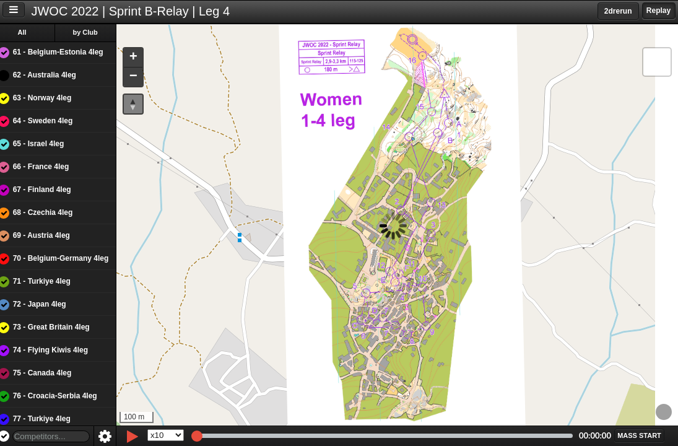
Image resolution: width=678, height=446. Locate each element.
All (30, 32)
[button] (141, 58)
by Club (93, 32)
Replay (658, 10)
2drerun (618, 11)
